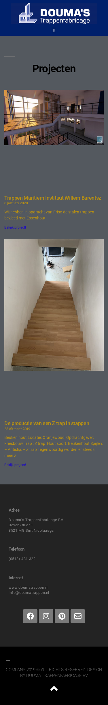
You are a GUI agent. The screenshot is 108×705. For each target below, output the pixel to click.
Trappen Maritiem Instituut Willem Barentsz (52, 198)
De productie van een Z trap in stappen (46, 423)
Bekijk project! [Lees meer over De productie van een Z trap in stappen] (15, 465)
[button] (54, 30)
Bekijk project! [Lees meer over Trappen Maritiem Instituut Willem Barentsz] (15, 227)
